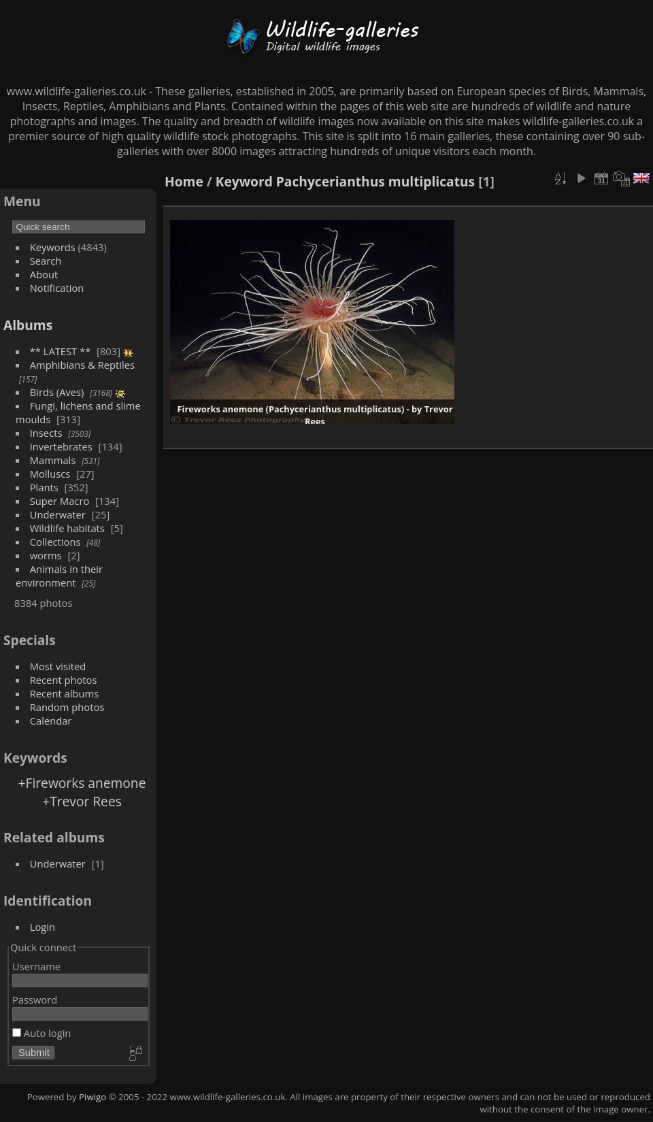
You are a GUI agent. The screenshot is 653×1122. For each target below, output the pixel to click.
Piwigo (92, 1097)
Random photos (67, 707)
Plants (44, 487)
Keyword (244, 181)
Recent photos (63, 680)
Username (36, 966)
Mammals (53, 460)
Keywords (53, 247)
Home (184, 181)
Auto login (41, 1033)
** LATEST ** (60, 351)
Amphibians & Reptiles (82, 365)
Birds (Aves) (57, 392)
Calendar (51, 720)
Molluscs (50, 473)
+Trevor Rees (82, 801)
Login (42, 927)
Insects (46, 433)
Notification (57, 288)
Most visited (58, 666)
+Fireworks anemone (82, 783)
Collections (55, 541)
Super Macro (60, 501)
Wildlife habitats (67, 528)
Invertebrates (61, 446)
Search (46, 260)
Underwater (58, 514)
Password (34, 999)
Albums (27, 325)
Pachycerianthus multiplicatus (375, 181)
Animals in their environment (59, 575)
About (44, 274)
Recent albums (64, 693)
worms (46, 555)
